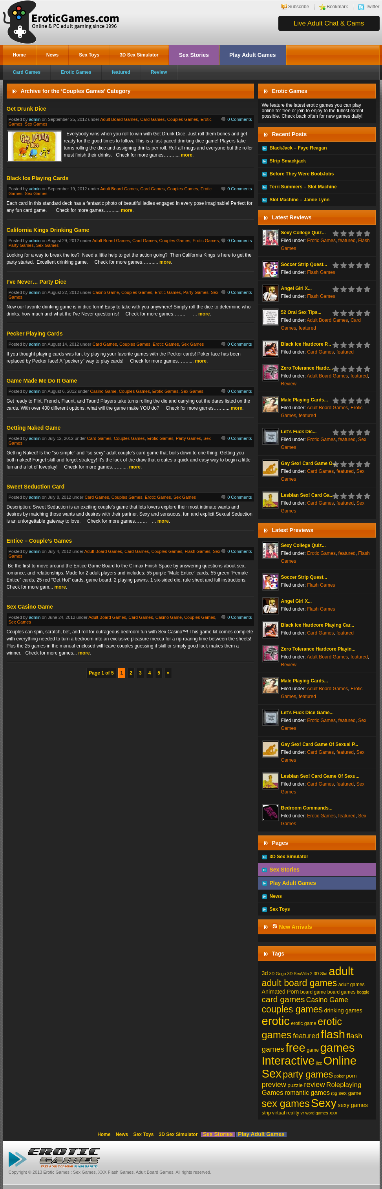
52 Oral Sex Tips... (301, 312)
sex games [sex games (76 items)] (286, 1103)
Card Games (27, 72)
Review (159, 72)
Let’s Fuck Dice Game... (307, 712)
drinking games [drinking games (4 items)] (343, 1010)
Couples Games (182, 119)
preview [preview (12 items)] (274, 1085)
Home (19, 55)
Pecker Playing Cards (35, 333)
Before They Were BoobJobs (302, 174)
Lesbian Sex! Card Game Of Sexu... (320, 776)
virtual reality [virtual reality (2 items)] (285, 1113)
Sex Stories (194, 55)
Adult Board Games (119, 119)
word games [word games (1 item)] (316, 1113)
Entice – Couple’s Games (39, 541)
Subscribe (298, 6)
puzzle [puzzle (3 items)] (295, 1085)
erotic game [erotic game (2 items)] (303, 1023)
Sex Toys (89, 55)
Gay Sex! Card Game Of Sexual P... (319, 744)
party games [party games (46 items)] (308, 1074)
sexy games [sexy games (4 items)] (352, 1105)
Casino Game (106, 292)
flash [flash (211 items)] (333, 1034)
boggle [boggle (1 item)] (363, 992)
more (186, 155)
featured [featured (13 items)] (306, 1036)
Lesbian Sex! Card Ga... (307, 495)
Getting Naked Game (34, 428)
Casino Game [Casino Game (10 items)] (327, 1000)
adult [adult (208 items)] (341, 971)
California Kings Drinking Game (48, 230)
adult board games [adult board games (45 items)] (299, 983)
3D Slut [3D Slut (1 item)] (320, 973)
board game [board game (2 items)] (313, 992)
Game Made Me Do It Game (42, 380)
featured (121, 72)
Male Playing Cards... (304, 400)
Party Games (21, 245)
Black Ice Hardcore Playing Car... (318, 625)
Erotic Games (76, 72)
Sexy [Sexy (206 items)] (323, 1103)
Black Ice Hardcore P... (306, 344)
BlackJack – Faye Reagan (298, 148)
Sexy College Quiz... (303, 232)
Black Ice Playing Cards (38, 178)
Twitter (372, 6)
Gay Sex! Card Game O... (308, 463)
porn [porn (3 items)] (351, 1076)
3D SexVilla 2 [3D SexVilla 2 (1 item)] (300, 973)
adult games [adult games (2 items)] (351, 984)
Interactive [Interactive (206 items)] (288, 1060)
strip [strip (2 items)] (266, 1113)
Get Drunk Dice (26, 109)
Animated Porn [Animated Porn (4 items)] (280, 991)
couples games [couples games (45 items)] (292, 1009)
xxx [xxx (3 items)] (333, 1113)
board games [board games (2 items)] (341, 992)
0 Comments (239, 119)
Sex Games (36, 124)
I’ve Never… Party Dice (37, 282)
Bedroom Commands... (307, 808)
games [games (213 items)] (337, 1047)
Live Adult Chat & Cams (329, 23)
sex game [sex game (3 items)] (349, 1093)
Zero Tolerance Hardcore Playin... (318, 649)
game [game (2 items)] (313, 1050)
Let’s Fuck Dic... (299, 431)
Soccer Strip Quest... (304, 264)
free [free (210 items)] (295, 1047)
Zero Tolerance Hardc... (307, 368)
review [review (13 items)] (314, 1084)
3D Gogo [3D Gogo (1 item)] (277, 973)
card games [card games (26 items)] (283, 999)
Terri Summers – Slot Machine (303, 187)
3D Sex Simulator (139, 55)
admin (34, 119)
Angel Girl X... (296, 288)
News (52, 55)
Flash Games (197, 551)
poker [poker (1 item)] (339, 1076)
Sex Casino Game (30, 607)
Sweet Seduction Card (36, 486)
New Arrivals (295, 927)
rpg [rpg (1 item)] (334, 1093)
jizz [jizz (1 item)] (319, 1063)
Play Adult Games (252, 55)
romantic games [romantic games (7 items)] (307, 1092)
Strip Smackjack (288, 161)
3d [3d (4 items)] (265, 973)
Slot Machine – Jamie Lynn (300, 199)
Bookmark (337, 6)
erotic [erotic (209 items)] (276, 1021)
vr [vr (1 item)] (302, 1113)
